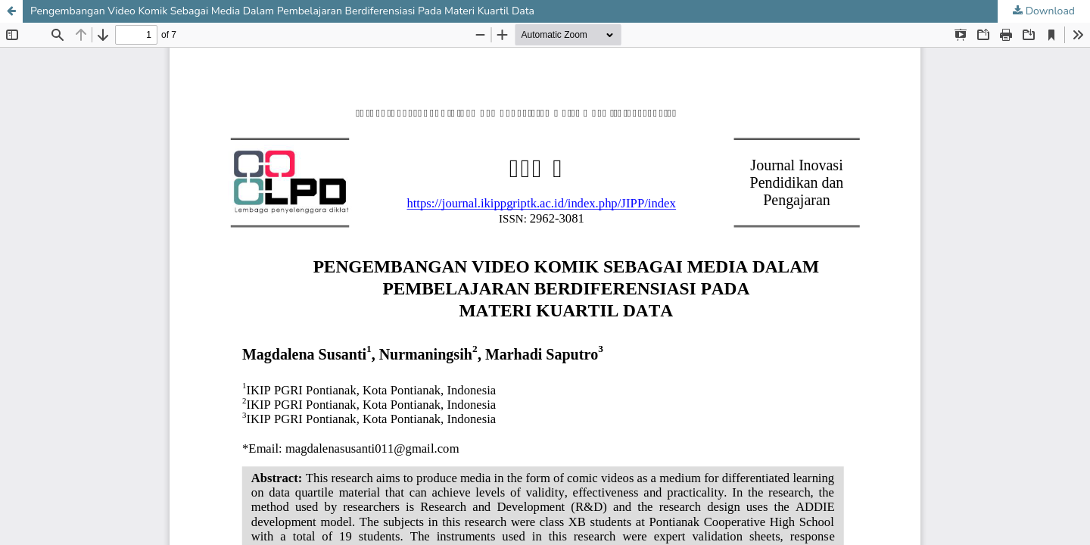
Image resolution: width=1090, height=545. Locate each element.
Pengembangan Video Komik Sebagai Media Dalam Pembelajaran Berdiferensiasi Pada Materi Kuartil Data (282, 11)
